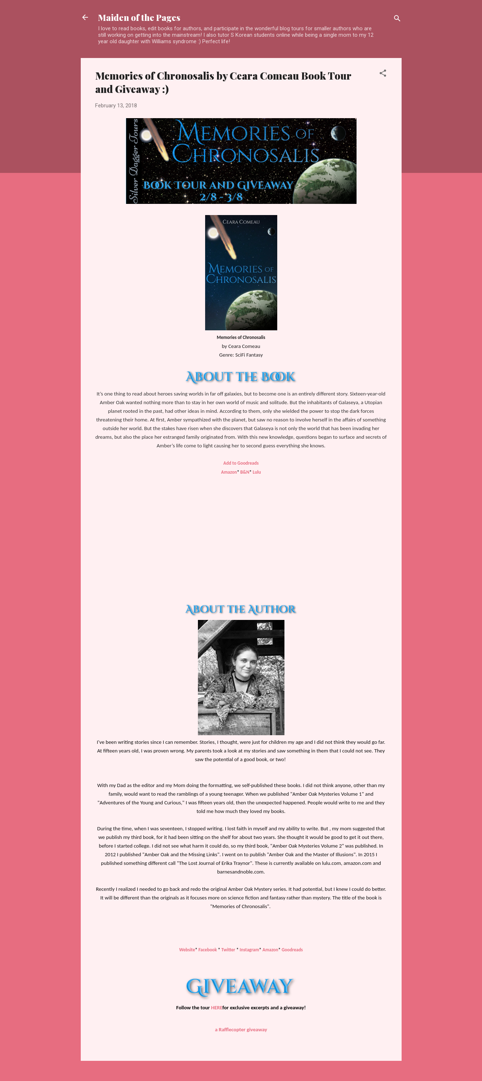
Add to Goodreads (241, 463)
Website (187, 949)
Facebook (207, 949)
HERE (216, 1007)
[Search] (397, 20)
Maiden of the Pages (139, 17)
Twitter (228, 949)
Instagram (249, 949)
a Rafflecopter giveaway (241, 1029)
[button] (383, 74)
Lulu (257, 472)
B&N (244, 472)
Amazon (229, 472)
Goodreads (292, 949)
